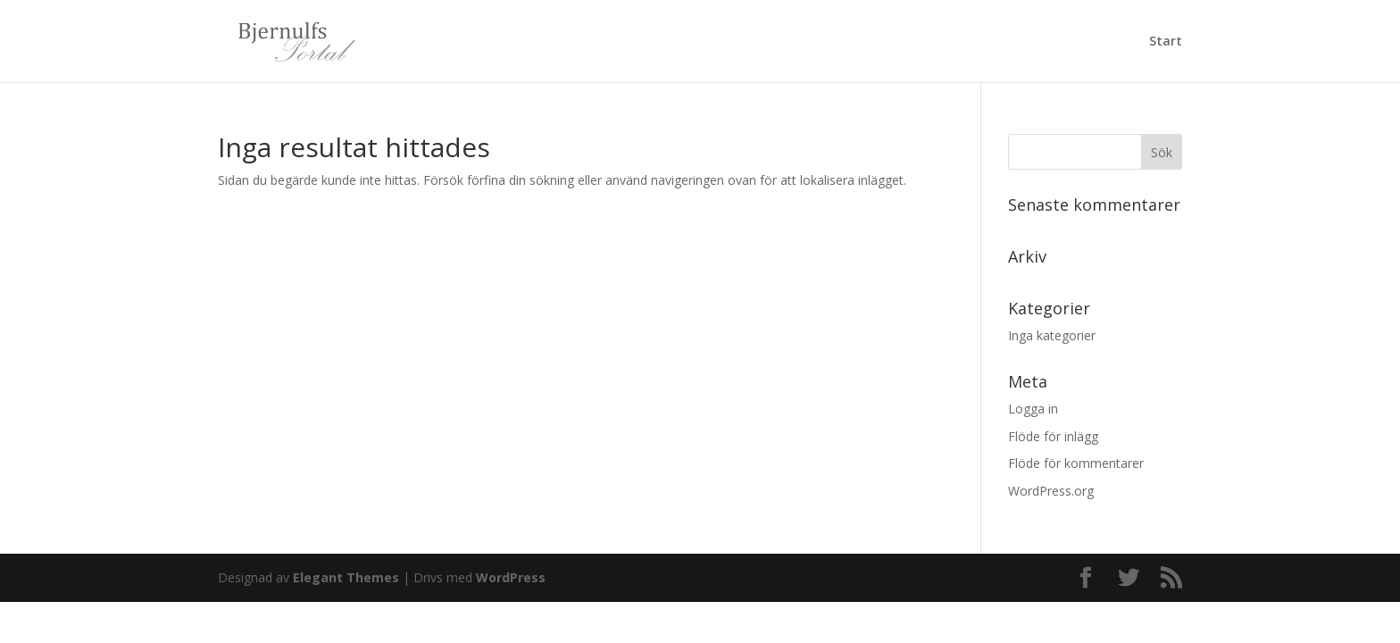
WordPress (511, 577)
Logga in (1033, 408)
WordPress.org (1051, 490)
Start (1165, 42)
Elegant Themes (346, 577)
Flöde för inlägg (1053, 436)
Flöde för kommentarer (1076, 463)
